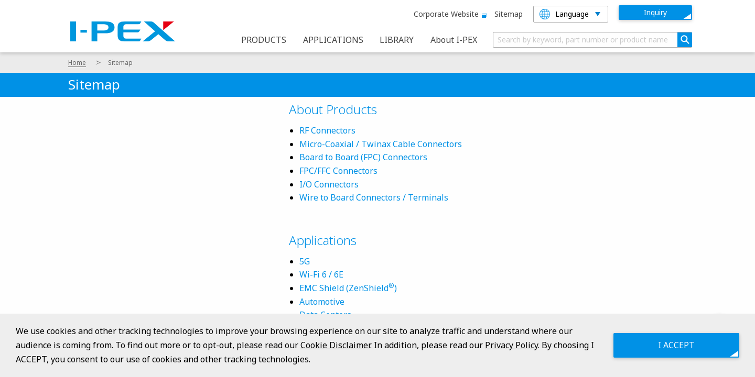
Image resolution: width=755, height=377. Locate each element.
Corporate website (449, 14)
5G (304, 261)
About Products (333, 109)
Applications (323, 240)
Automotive (321, 301)
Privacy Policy (511, 345)
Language (564, 14)
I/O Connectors (329, 184)
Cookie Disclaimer (335, 345)
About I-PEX (453, 40)
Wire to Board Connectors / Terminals (373, 197)
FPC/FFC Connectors (338, 170)
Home (77, 62)
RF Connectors (327, 130)
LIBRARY (397, 40)
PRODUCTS (263, 40)
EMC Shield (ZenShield (344, 288)
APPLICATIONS (333, 40)
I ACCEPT (676, 345)
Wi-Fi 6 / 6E (321, 274)
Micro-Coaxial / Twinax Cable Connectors (380, 144)
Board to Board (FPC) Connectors (363, 157)
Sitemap (508, 14)
